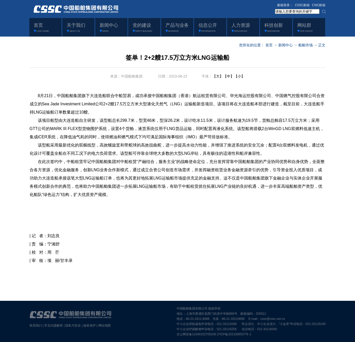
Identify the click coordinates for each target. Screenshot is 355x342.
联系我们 (36, 325)
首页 (269, 45)
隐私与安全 (73, 325)
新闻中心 (285, 45)
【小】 (239, 76)
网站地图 (104, 325)
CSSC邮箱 (302, 5)
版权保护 (89, 325)
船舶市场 (305, 45)
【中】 (228, 76)
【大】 (217, 76)
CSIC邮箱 (319, 5)
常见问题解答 (53, 325)
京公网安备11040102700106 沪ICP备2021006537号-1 (214, 334)
